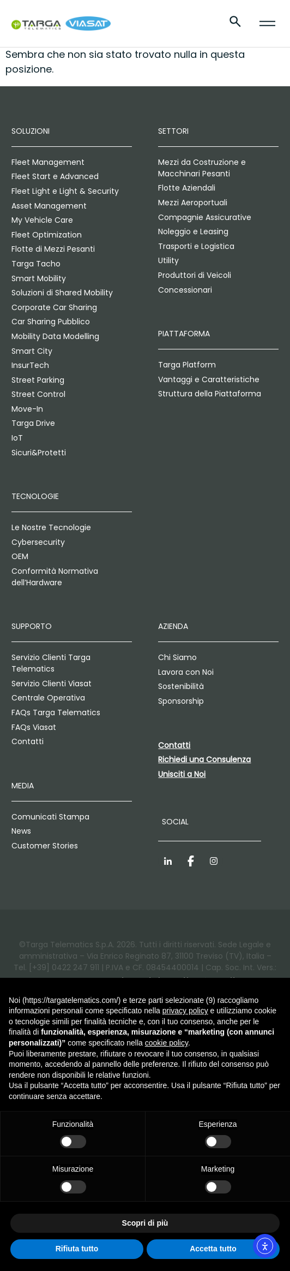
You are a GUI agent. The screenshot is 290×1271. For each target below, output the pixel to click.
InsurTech (30, 365)
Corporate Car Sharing (54, 307)
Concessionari (185, 289)
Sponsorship (181, 701)
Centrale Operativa (48, 697)
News (21, 830)
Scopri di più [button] (145, 1223)
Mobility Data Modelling (55, 336)
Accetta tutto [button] (213, 1248)
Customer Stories (44, 845)
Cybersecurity (38, 542)
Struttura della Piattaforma (209, 393)
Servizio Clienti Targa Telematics (50, 663)
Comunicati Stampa (50, 816)
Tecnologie (35, 496)
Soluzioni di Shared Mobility (62, 292)
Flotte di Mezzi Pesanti (53, 248)
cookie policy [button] (166, 1042)
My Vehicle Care (42, 220)
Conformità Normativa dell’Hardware (54, 577)
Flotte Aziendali (186, 187)
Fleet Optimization (46, 234)
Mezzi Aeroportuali (192, 202)
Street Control (38, 394)
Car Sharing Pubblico (50, 321)
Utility (168, 260)
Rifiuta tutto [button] (77, 1248)
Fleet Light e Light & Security (65, 191)
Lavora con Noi (186, 672)
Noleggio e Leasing (193, 231)
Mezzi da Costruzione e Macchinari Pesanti (202, 168)
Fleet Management (47, 162)
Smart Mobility (38, 278)
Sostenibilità (181, 686)
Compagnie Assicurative (204, 217)
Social (175, 821)
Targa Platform (187, 364)
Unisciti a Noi (182, 774)
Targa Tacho (36, 263)
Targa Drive (33, 423)
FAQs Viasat (33, 727)
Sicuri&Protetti (38, 452)
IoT (17, 437)
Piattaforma (184, 333)
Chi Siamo (177, 657)
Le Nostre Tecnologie (51, 527)
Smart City (31, 351)
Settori (173, 131)
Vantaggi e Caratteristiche (208, 379)
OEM (19, 556)
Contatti (27, 741)
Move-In (27, 408)
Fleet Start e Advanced (55, 176)
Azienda (173, 626)
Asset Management (49, 205)
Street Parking (37, 380)
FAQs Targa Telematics (55, 712)
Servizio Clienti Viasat (51, 683)
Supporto (31, 626)
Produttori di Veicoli (194, 275)
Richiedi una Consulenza (204, 759)
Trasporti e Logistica (196, 246)
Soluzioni (30, 131)
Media (22, 785)
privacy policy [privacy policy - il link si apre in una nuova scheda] (185, 1010)
